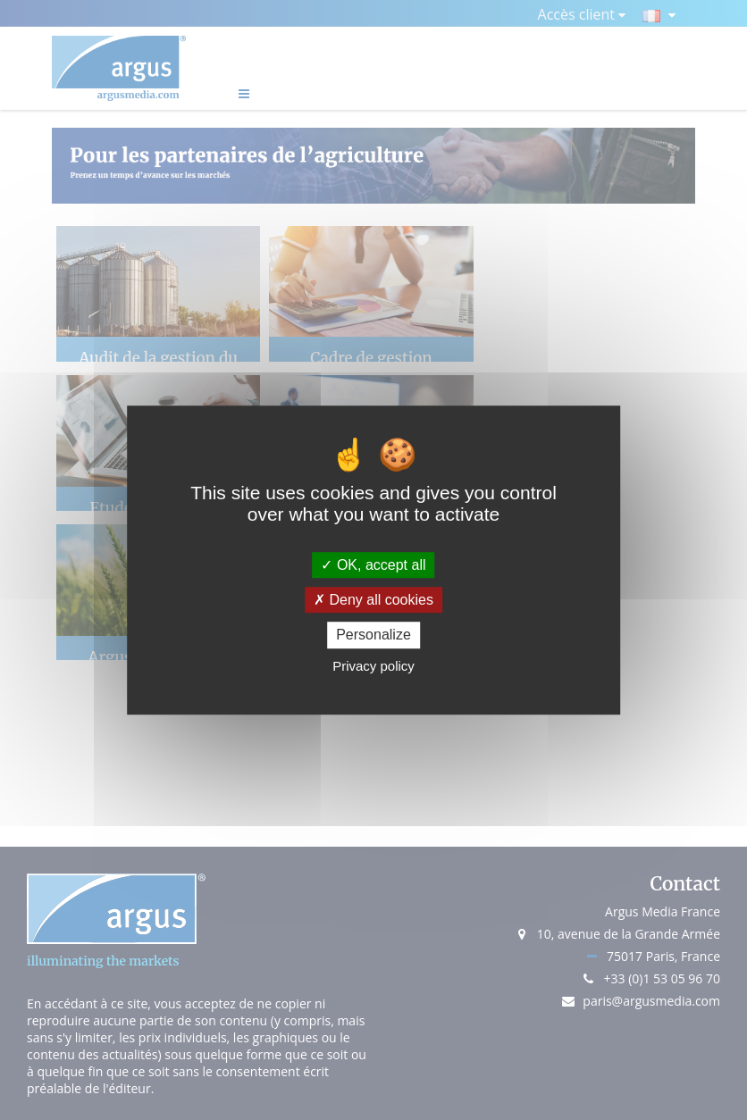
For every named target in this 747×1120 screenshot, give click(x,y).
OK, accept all (373, 565)
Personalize (373, 635)
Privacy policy (373, 665)
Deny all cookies (373, 599)
